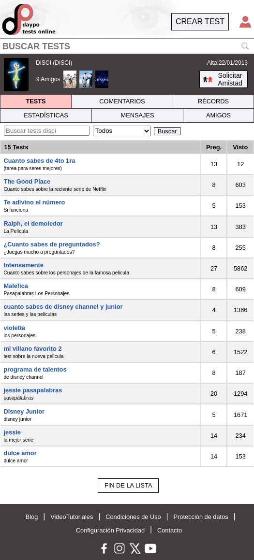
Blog (32, 516)
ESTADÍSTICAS (46, 115)
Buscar (167, 131)
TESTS (35, 101)
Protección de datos (201, 516)
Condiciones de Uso (133, 516)
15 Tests (16, 147)
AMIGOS (218, 115)
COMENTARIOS (122, 101)
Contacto (169, 530)
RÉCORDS (213, 101)
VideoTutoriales (71, 516)
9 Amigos (48, 79)
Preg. (214, 147)
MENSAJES (137, 115)
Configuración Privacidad (110, 530)
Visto (240, 147)
